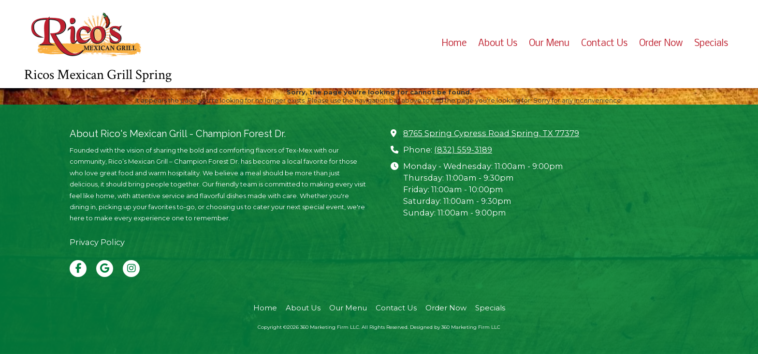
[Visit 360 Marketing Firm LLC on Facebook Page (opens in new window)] (78, 268)
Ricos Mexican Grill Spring (98, 75)
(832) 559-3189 (463, 149)
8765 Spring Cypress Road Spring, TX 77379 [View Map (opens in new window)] (491, 133)
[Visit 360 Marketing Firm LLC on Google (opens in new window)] (104, 268)
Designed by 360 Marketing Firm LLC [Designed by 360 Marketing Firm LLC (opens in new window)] (455, 327)
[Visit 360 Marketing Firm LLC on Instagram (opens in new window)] (131, 268)
